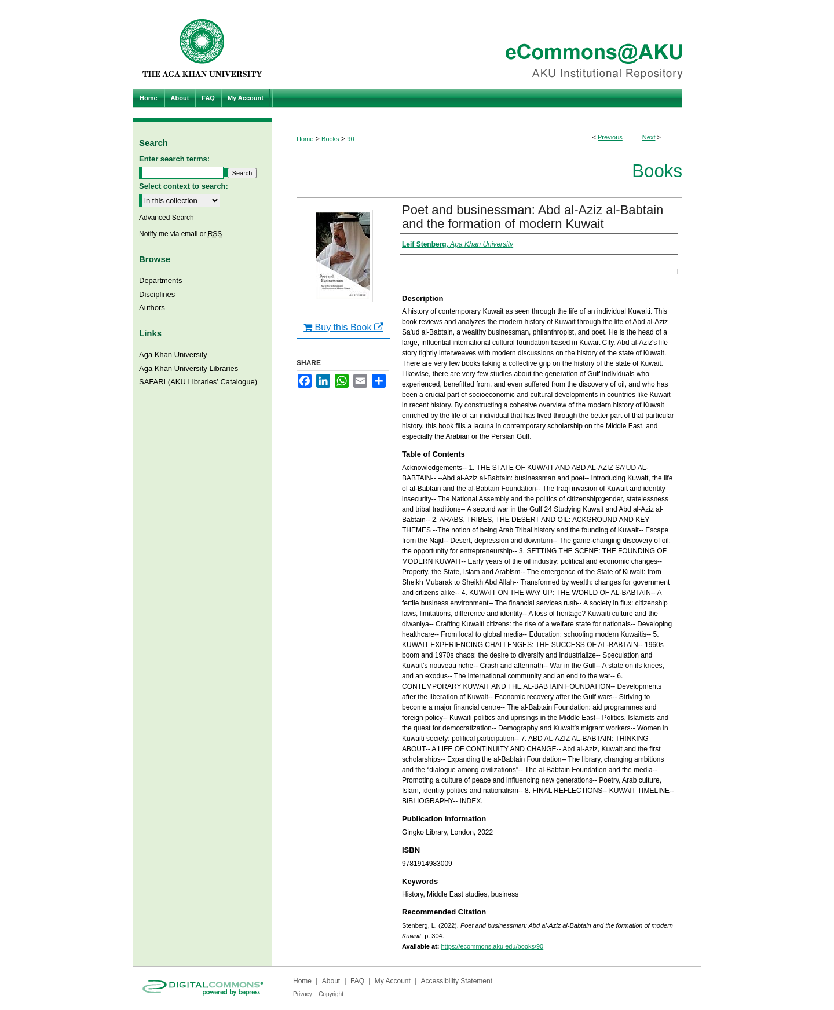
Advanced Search (166, 218)
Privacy (302, 994)
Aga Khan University (173, 354)
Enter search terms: (174, 159)
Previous (610, 137)
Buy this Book (343, 327)
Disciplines (157, 294)
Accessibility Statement (456, 981)
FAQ (357, 981)
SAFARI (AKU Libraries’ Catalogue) (198, 381)
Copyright (331, 994)
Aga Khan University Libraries (188, 368)
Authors (152, 307)
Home (305, 138)
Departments (160, 280)
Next (649, 137)
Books (330, 138)
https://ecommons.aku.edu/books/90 (492, 946)
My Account (393, 981)
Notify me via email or (180, 234)
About (331, 981)
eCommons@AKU (486, 44)
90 (350, 138)
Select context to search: (183, 186)
